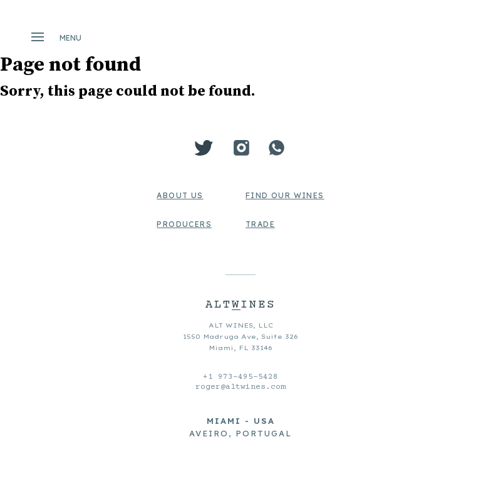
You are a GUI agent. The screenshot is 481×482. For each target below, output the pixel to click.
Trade (260, 224)
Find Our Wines (285, 195)
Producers (184, 224)
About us (180, 195)
